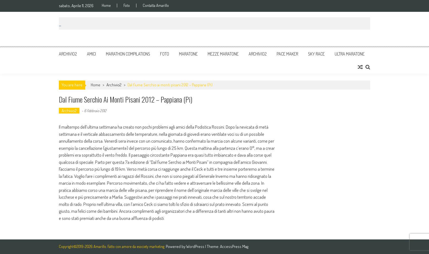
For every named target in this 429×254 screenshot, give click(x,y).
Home (106, 5)
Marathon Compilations (128, 54)
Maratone (188, 54)
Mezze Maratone (223, 54)
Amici (91, 54)
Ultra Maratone (350, 54)
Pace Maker (287, 54)
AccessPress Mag (234, 246)
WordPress (195, 246)
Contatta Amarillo (156, 5)
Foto (126, 5)
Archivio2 (68, 54)
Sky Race (316, 54)
